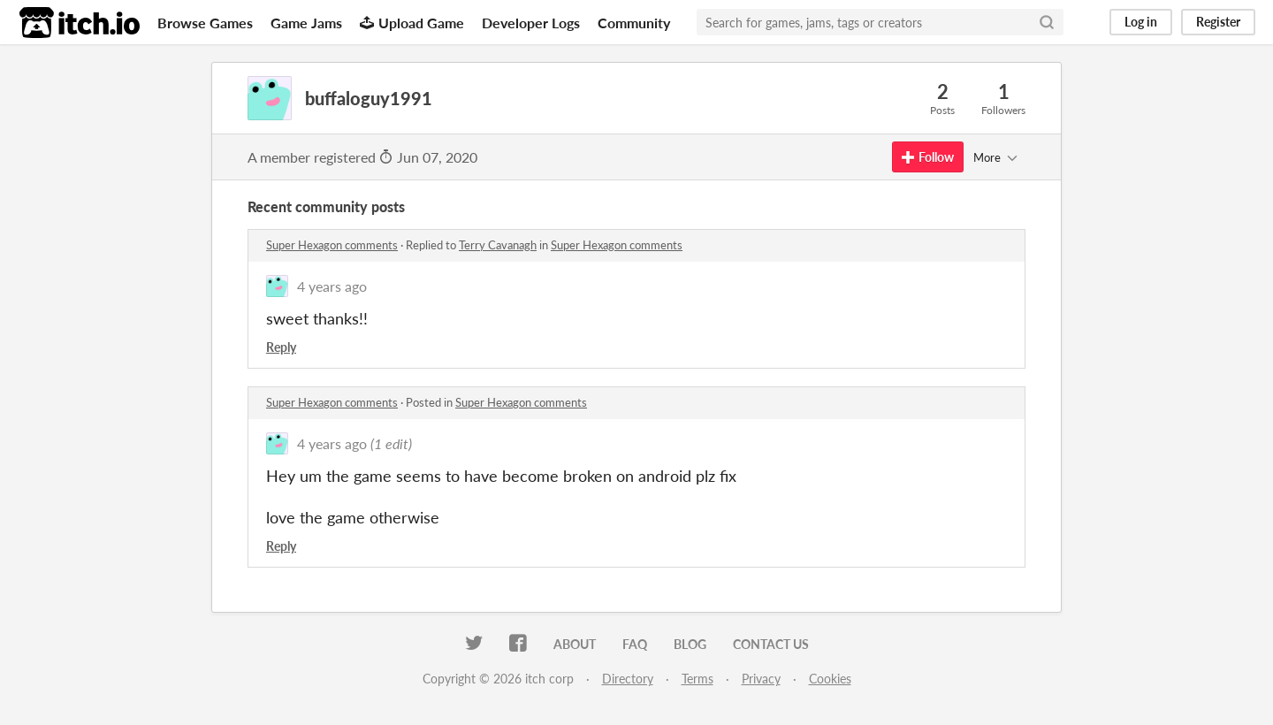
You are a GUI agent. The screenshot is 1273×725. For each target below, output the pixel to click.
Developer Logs (531, 22)
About (574, 644)
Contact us (771, 644)
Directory (627, 678)
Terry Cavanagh (498, 245)
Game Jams (306, 22)
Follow (928, 156)
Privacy (761, 678)
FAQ (634, 644)
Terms (697, 678)
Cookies (830, 678)
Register (1218, 21)
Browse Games (205, 22)
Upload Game (412, 22)
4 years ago (332, 286)
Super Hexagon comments (332, 245)
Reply (281, 347)
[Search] (1046, 22)
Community (634, 22)
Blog (690, 644)
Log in (1140, 21)
